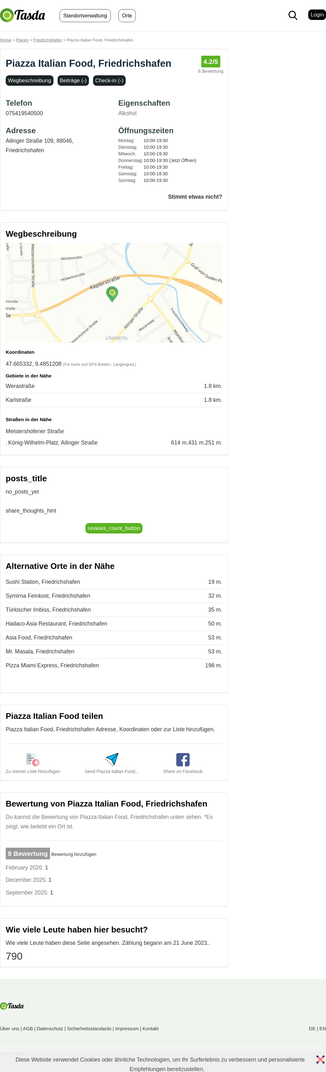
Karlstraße (18, 400)
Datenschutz (50, 1028)
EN (322, 1028)
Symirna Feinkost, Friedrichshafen (48, 596)
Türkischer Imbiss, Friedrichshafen (48, 610)
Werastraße (20, 386)
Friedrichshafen (47, 40)
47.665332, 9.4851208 (33, 364)
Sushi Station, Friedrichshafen (43, 582)
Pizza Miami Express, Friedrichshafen (52, 665)
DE (312, 1028)
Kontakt (151, 1028)
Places (22, 40)
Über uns (9, 1028)
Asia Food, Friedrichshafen (39, 637)
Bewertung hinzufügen (73, 854)
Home (5, 40)
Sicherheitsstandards (89, 1028)
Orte (127, 15)
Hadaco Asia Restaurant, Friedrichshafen (56, 623)
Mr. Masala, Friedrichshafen (40, 651)
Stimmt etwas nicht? (195, 197)
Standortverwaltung (85, 15)
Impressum (127, 1028)
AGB (28, 1028)
